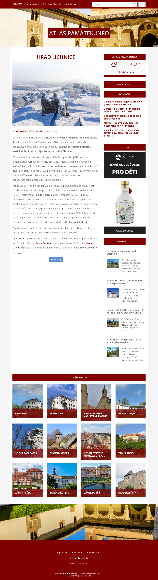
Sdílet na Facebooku (79, 558)
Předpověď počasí (124, 72)
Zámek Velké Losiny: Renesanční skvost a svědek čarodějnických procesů (121, 132)
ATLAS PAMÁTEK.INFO (79, 33)
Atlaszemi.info (93, 552)
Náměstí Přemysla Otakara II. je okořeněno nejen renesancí (121, 124)
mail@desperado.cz (82, 576)
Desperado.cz (62, 552)
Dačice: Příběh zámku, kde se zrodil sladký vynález (123, 117)
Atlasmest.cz (77, 552)
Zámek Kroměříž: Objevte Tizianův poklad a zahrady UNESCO (123, 103)
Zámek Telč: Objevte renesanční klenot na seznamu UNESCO (122, 110)
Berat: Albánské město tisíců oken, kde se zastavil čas (51, 4)
